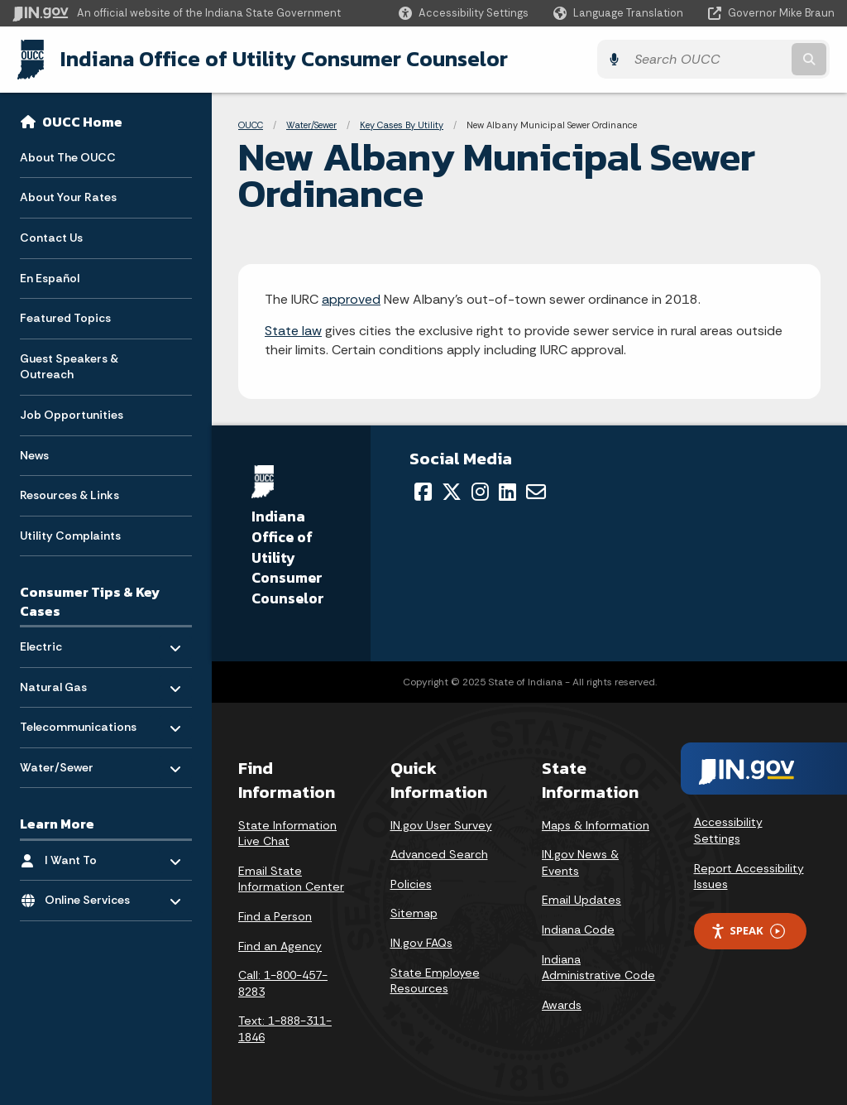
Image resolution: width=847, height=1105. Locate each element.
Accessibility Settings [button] (728, 830)
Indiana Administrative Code (598, 966)
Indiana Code (578, 928)
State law (293, 330)
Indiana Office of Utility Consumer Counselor (279, 58)
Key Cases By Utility (401, 124)
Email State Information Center (291, 878)
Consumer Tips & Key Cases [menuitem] (90, 600)
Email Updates (581, 899)
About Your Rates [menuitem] (68, 196)
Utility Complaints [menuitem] (70, 533)
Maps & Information (595, 824)
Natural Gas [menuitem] (68, 681)
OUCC (250, 124)
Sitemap (414, 913)
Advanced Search (439, 854)
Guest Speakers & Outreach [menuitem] (69, 365)
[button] (464, 13)
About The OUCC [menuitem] (68, 155)
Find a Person (275, 915)
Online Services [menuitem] (93, 895)
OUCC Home (82, 121)
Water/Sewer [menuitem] (68, 762)
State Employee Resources (435, 980)
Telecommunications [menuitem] (78, 722)
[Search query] (734, 59)
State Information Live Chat (287, 832)
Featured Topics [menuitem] (65, 317)
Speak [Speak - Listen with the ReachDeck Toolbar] (748, 930)
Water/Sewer (311, 124)
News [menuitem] (34, 453)
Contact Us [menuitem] (51, 236)
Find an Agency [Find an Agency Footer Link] (280, 945)
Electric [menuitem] (68, 641)
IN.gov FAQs (421, 941)
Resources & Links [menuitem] (69, 494)
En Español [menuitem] (49, 276)
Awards (561, 1004)
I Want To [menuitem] (93, 854)
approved (351, 298)
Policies (411, 883)
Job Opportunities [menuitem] (71, 413)
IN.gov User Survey (441, 824)
